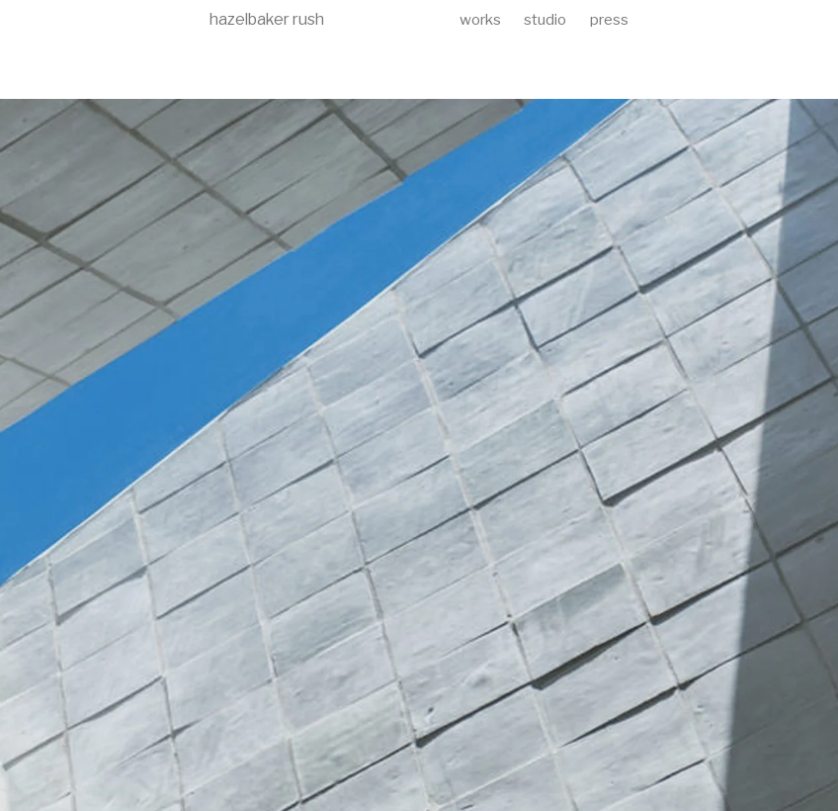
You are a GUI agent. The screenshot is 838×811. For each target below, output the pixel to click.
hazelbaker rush (267, 19)
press (609, 20)
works (480, 20)
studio (545, 20)
